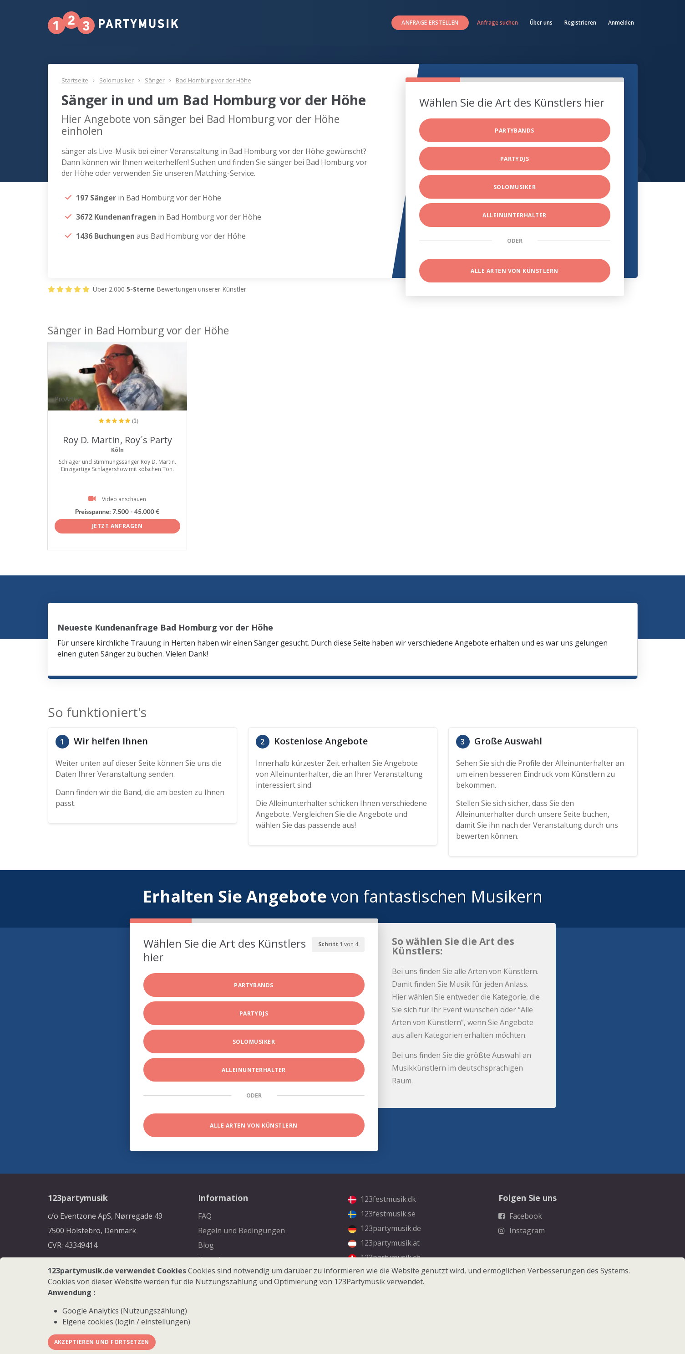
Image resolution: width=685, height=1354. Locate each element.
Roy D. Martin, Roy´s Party (117, 440)
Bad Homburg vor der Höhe (213, 80)
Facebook (520, 1216)
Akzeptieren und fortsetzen (101, 1342)
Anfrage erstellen (429, 22)
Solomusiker (116, 80)
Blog (206, 1245)
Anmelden (621, 22)
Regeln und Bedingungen (241, 1231)
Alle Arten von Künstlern (514, 271)
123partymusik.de (384, 1228)
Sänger (155, 80)
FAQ (205, 1216)
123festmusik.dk (382, 1199)
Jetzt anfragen (117, 526)
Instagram (521, 1231)
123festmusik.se (382, 1214)
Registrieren (580, 22)
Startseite (74, 80)
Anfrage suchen (497, 22)
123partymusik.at (384, 1243)
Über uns (541, 22)
